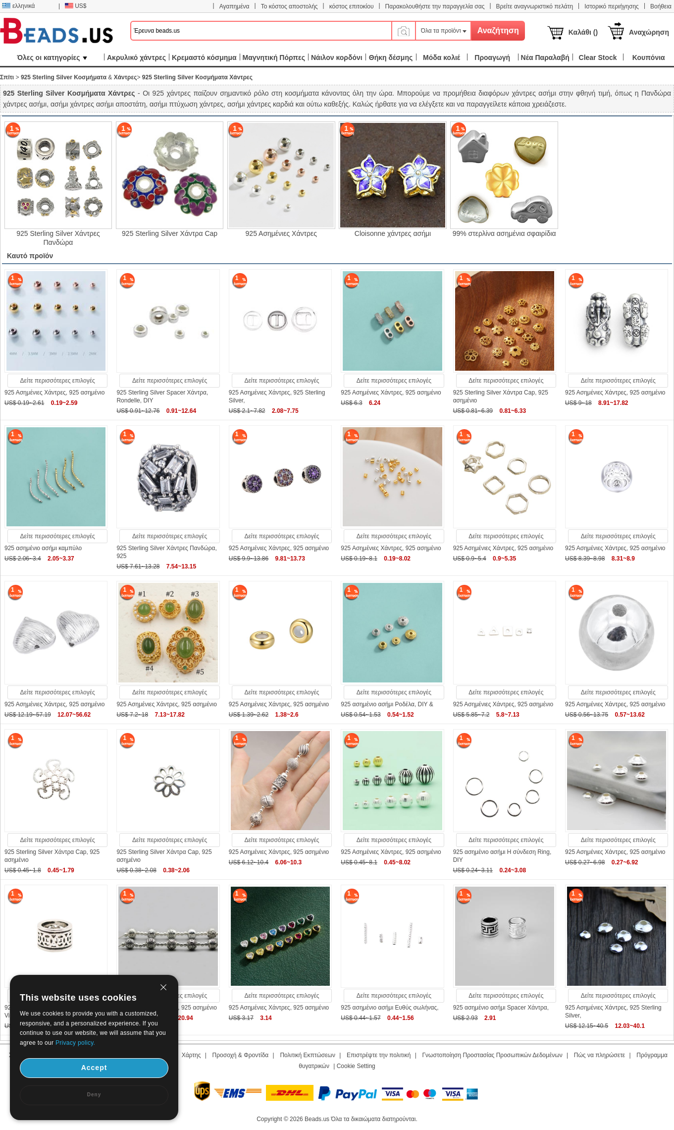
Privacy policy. (75, 1042)
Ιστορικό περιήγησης (611, 6)
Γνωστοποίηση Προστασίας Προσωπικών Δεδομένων (492, 1055)
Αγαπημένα (234, 6)
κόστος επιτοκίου (351, 6)
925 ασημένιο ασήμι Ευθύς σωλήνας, (389, 1007)
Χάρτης (191, 1055)
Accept (94, 1068)
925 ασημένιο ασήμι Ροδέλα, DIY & (387, 704)
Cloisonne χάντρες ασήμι (393, 233)
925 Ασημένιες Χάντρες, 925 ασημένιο (54, 392)
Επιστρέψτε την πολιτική (379, 1055)
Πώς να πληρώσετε (599, 1055)
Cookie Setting (356, 1066)
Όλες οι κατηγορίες (52, 57)
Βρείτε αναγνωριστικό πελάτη (534, 6)
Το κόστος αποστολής (289, 6)
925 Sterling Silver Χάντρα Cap (169, 233)
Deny (94, 1094)
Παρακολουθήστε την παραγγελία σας (435, 6)
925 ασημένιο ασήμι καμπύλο (43, 548)
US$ (75, 5)
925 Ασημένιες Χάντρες (281, 233)
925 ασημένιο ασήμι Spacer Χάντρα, (501, 1007)
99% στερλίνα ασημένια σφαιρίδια (504, 233)
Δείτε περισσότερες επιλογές (57, 380)
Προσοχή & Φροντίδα (240, 1055)
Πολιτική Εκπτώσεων (307, 1055)
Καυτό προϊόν (30, 256)
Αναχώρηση (649, 32)
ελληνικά (18, 5)
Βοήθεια (661, 6)
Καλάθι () (583, 32)
